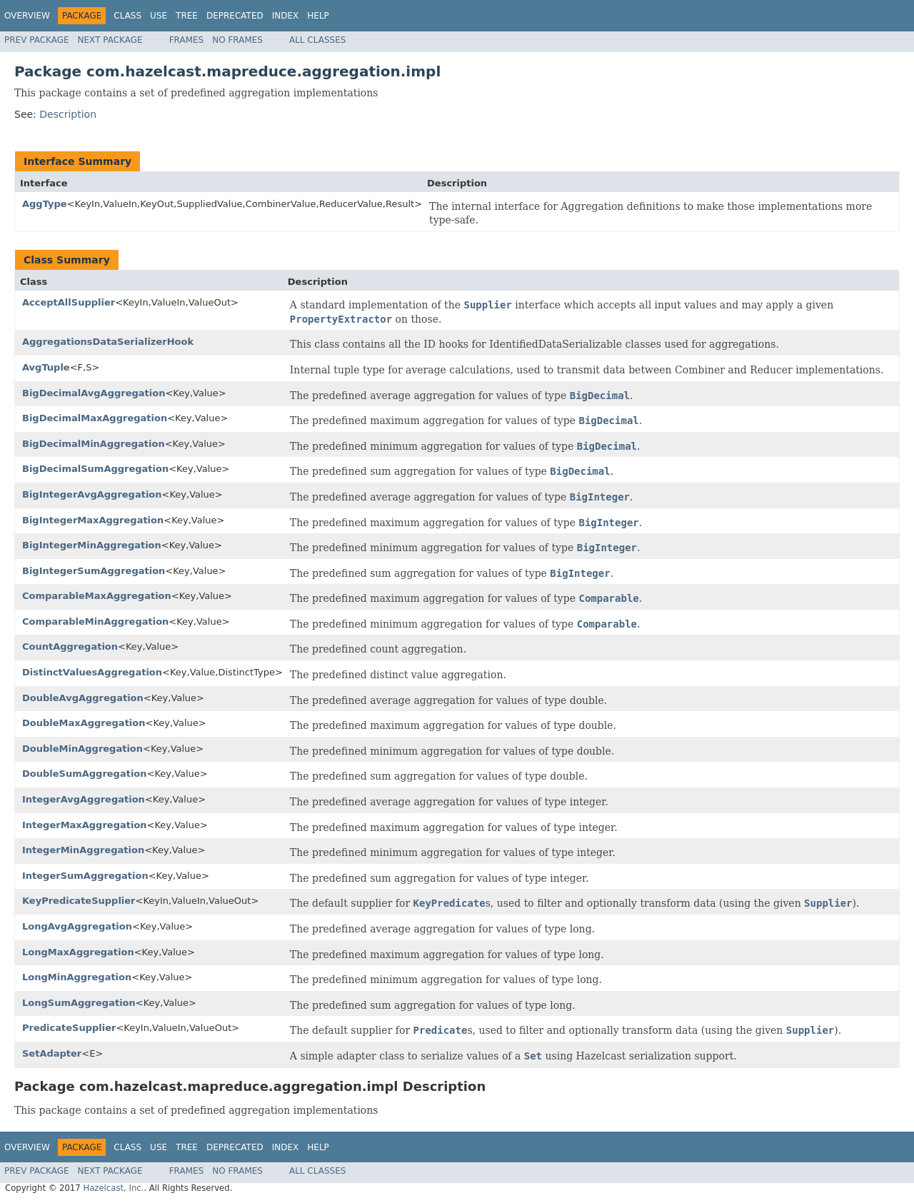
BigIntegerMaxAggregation (93, 520)
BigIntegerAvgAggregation (92, 494)
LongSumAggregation (79, 1002)
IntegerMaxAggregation (84, 825)
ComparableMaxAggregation (96, 595)
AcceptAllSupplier (68, 302)
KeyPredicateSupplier (79, 900)
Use (158, 16)
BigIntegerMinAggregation (91, 545)
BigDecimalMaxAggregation (94, 418)
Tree (187, 16)
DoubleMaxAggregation (84, 723)
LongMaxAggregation (78, 952)
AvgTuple (46, 367)
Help (318, 16)
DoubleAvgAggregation (83, 698)
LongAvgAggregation (77, 926)
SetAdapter (51, 1053)
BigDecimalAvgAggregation (93, 393)
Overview (27, 16)
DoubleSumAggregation (84, 773)
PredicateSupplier (69, 1027)
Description (67, 114)
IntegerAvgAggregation (83, 799)
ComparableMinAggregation (95, 621)
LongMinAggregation (76, 977)
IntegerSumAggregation (85, 875)
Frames (186, 40)
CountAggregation (70, 646)
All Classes (317, 40)
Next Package (110, 40)
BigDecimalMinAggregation (93, 443)
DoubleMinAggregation (82, 748)
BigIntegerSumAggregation (93, 570)
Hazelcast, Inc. (113, 1188)
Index (285, 16)
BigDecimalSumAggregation (95, 468)
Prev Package (36, 40)
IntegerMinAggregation (83, 850)
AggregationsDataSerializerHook (108, 341)
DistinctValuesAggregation (92, 672)
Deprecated (234, 16)
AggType (44, 203)
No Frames (237, 40)
